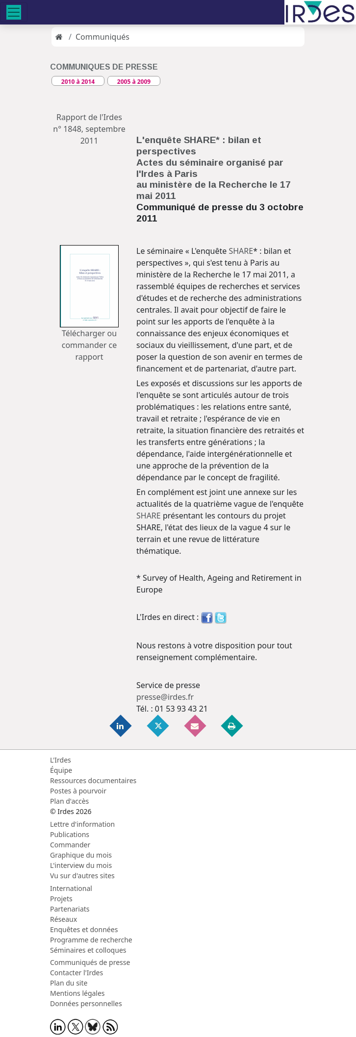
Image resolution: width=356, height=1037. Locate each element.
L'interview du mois (81, 865)
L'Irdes (60, 760)
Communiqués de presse (90, 962)
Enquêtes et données (84, 929)
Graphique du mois (81, 855)
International (71, 888)
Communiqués (102, 36)
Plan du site (68, 983)
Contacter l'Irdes (76, 972)
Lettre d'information (82, 824)
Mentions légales (77, 993)
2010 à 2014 (78, 81)
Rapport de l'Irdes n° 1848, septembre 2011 (89, 129)
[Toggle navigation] (13, 12)
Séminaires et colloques (88, 950)
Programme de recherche (91, 939)
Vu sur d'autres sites (82, 875)
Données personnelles (86, 1003)
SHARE (241, 251)
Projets (61, 898)
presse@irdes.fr (165, 696)
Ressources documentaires (93, 780)
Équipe (61, 770)
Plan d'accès (69, 801)
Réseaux (63, 919)
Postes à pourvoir (78, 790)
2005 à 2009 (134, 81)
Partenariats (70, 909)
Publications (69, 834)
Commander (70, 844)
